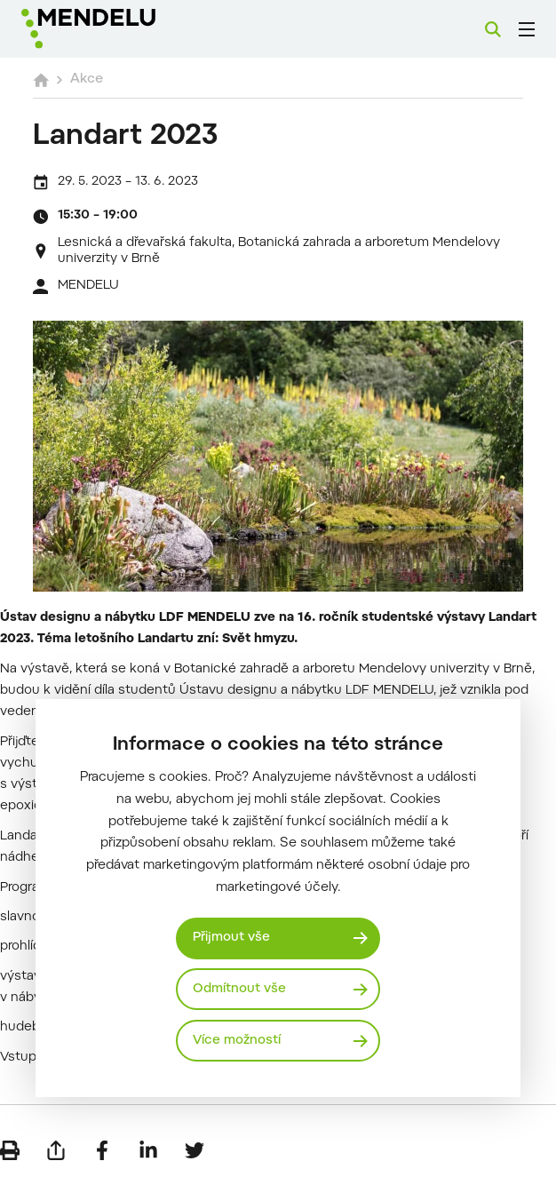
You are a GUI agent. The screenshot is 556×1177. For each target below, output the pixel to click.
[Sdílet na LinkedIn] (148, 1150)
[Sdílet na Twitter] (194, 1150)
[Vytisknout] (10, 1150)
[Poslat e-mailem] (56, 1150)
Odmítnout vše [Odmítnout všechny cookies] (239, 989)
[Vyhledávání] (493, 29)
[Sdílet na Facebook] (102, 1150)
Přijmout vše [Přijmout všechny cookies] (231, 937)
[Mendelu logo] (112, 29)
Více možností (237, 1040)
